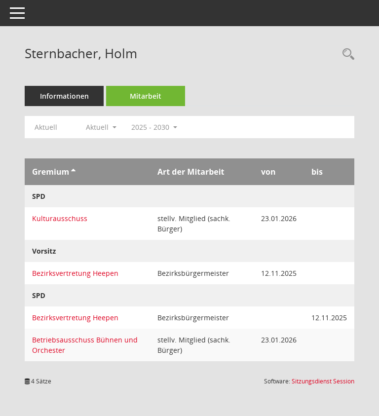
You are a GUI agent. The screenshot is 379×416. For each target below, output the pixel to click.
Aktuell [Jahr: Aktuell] (46, 127)
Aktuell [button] (101, 127)
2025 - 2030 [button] (154, 127)
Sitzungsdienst (323, 381)
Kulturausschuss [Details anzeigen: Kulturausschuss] (59, 218)
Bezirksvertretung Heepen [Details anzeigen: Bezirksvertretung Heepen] (75, 273)
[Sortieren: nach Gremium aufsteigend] (73, 171)
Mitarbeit (145, 96)
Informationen (64, 96)
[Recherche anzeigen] (346, 54)
